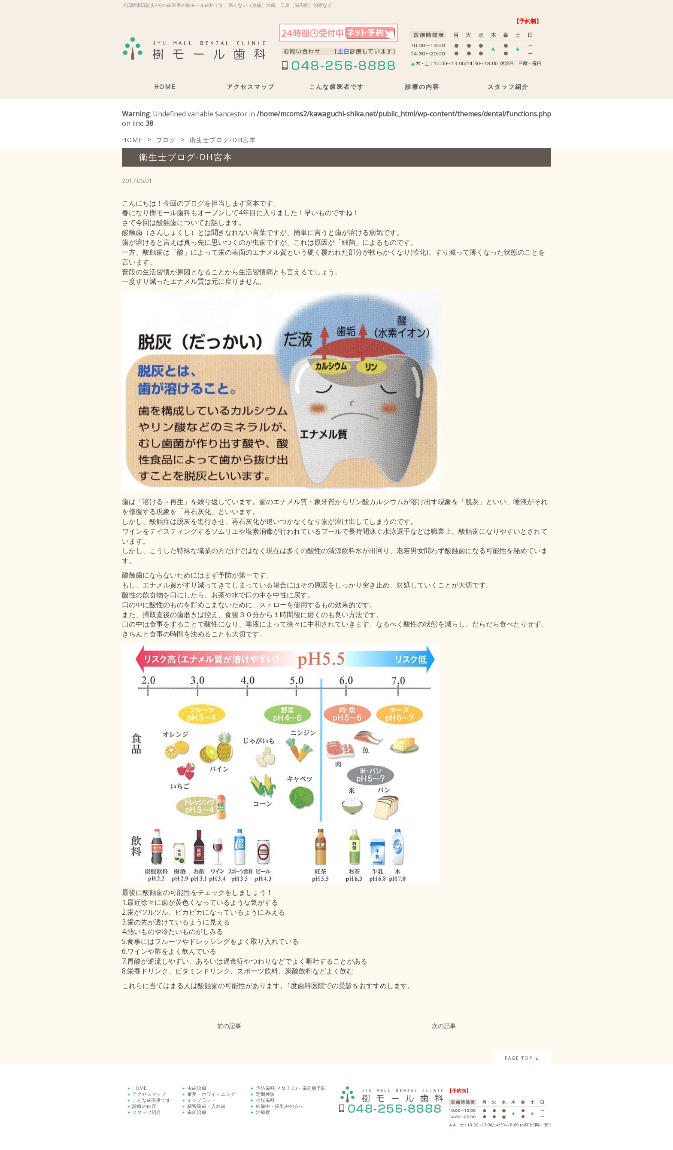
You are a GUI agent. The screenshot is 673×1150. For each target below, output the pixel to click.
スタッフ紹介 (508, 86)
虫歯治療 (196, 1088)
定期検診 (265, 1094)
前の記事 (229, 1026)
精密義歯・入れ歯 (206, 1106)
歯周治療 (196, 1112)
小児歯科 (265, 1100)
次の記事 (444, 1026)
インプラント (201, 1100)
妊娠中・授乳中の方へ (280, 1106)
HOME (165, 86)
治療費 (263, 1112)
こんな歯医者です (336, 86)
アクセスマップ (251, 86)
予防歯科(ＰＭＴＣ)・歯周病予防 (291, 1088)
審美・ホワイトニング (211, 1094)
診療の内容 (422, 86)
